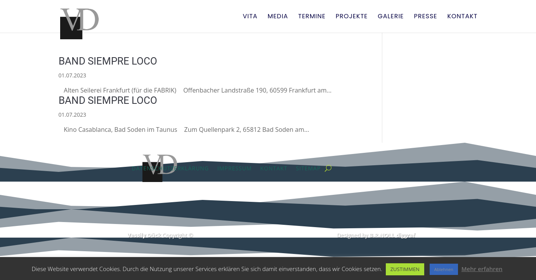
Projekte (352, 17)
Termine (312, 17)
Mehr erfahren (482, 269)
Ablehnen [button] (443, 269)
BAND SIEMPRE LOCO (108, 61)
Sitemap (308, 168)
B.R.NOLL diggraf (392, 235)
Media (277, 17)
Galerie (391, 17)
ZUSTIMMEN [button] (405, 269)
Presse (425, 17)
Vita (250, 17)
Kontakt (462, 17)
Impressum (234, 168)
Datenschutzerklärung (170, 168)
